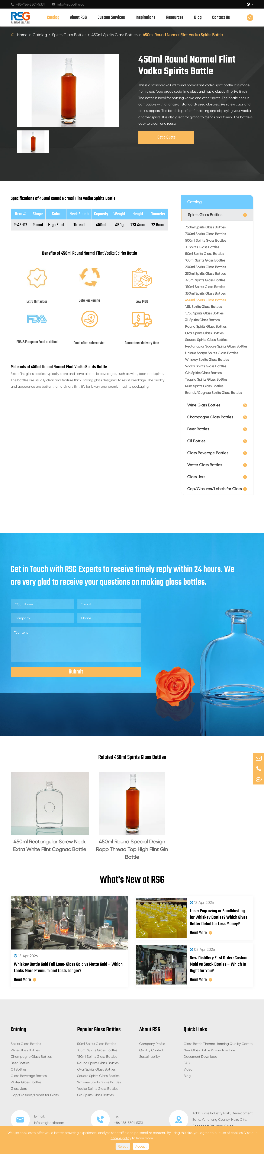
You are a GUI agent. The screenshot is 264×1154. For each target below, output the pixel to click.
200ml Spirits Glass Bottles (205, 267)
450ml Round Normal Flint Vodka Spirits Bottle (183, 34)
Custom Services (111, 17)
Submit (76, 671)
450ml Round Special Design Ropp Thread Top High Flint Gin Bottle (132, 849)
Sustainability (149, 1057)
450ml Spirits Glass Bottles (114, 34)
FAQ (187, 1063)
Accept (141, 1146)
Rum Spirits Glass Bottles (204, 386)
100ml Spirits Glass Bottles (205, 260)
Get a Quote (166, 137)
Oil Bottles (196, 441)
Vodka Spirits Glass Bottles (205, 366)
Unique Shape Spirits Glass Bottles (211, 353)
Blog (198, 17)
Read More (25, 979)
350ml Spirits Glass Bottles (205, 293)
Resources (174, 17)
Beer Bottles (198, 429)
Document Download (200, 1057)
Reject (123, 1146)
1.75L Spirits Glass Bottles (204, 313)
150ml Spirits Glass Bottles (205, 287)
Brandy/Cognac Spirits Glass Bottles (213, 393)
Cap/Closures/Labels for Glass (214, 488)
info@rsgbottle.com (69, 4)
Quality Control (151, 1050)
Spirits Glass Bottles (69, 34)
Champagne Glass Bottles (210, 417)
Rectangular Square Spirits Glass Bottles (216, 346)
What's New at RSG (132, 880)
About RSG (78, 17)
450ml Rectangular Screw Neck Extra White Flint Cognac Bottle (49, 845)
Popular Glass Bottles (99, 1029)
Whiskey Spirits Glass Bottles (207, 360)
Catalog (53, 17)
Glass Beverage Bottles (207, 453)
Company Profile (152, 1044)
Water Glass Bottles (204, 465)
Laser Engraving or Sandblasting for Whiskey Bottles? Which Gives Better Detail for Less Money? (218, 917)
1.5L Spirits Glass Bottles (203, 307)
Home (22, 34)
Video (188, 1069)
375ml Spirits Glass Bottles (205, 280)
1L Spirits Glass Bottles (202, 247)
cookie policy (121, 1138)
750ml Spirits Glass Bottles (205, 227)
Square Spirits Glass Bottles (206, 340)
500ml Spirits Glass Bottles (205, 240)
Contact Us (221, 17)
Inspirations (145, 17)
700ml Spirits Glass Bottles (205, 234)
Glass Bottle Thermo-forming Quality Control (218, 1044)
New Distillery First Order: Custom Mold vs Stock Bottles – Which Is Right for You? (218, 964)
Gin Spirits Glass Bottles (203, 373)
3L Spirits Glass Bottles (202, 320)
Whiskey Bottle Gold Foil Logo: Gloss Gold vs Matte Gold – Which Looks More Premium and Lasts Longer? (68, 967)
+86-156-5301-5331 (28, 4)
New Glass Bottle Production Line (209, 1050)
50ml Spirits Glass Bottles (204, 254)
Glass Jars (196, 477)
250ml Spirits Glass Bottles (205, 274)
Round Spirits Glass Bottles (205, 326)
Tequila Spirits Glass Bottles (206, 379)
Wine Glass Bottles (203, 405)
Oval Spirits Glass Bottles (204, 333)
